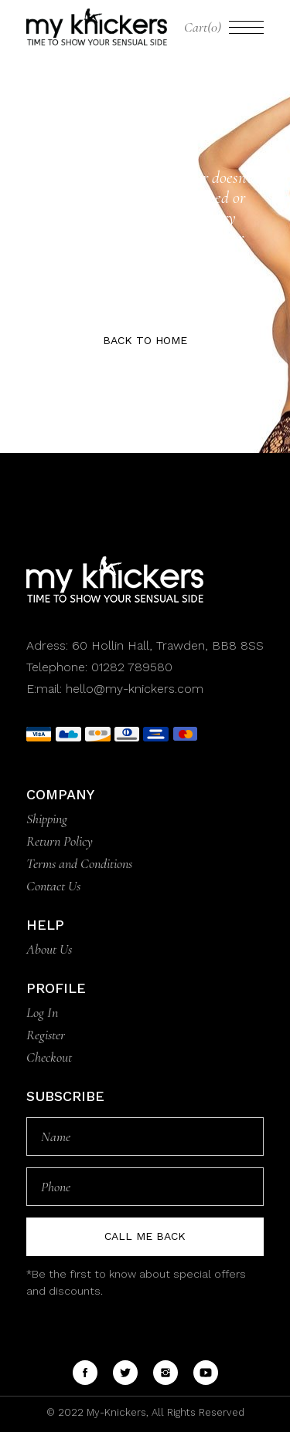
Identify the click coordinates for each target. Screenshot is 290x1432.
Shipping (46, 818)
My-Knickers (115, 1412)
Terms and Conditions (79, 863)
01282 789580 (131, 667)
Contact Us (53, 885)
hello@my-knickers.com (134, 688)
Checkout (49, 1057)
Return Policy (59, 841)
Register (45, 1034)
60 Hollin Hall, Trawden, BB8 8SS (166, 645)
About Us (49, 949)
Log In (42, 1012)
